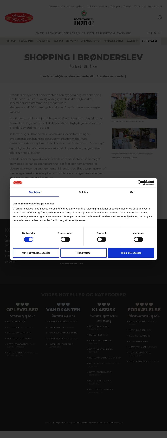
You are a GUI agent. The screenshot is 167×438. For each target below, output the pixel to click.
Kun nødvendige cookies (36, 252)
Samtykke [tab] (35, 192)
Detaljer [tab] (83, 192)
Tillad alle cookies (131, 252)
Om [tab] (132, 192)
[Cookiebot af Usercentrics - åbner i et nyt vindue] (140, 182)
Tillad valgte (83, 252)
